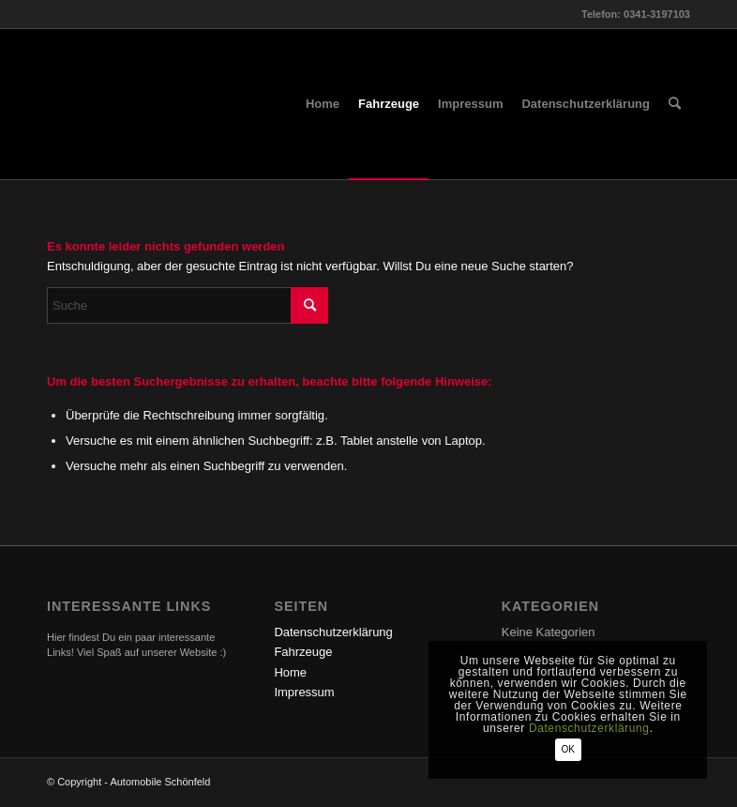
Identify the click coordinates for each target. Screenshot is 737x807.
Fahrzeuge (303, 652)
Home (290, 672)
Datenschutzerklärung (333, 632)
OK (579, 749)
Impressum (304, 692)
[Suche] (674, 104)
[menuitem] (322, 104)
